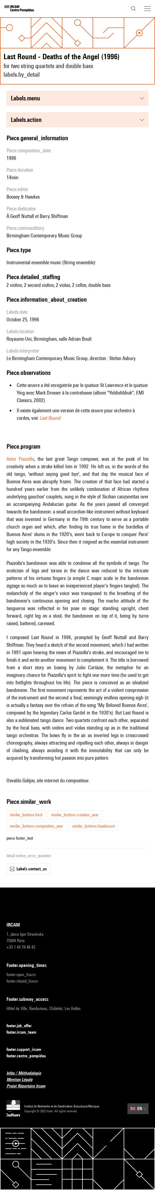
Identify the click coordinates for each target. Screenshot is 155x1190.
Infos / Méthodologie (27, 1073)
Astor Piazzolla (20, 459)
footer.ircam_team (24, 1032)
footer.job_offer (22, 1026)
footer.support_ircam (27, 1049)
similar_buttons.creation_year (75, 814)
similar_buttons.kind (26, 814)
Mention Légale (22, 1080)
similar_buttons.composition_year (36, 826)
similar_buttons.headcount (93, 826)
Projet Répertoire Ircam (29, 1086)
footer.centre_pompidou (29, 1056)
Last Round (49, 418)
